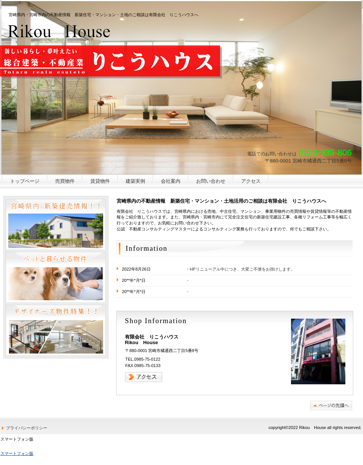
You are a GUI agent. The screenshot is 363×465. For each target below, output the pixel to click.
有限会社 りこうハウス (59, 31)
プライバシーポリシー (26, 428)
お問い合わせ (210, 181)
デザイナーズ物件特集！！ (56, 330)
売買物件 (65, 181)
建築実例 (135, 181)
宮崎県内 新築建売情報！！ (56, 224)
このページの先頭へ (331, 405)
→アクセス (144, 377)
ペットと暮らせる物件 (56, 277)
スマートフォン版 (16, 453)
